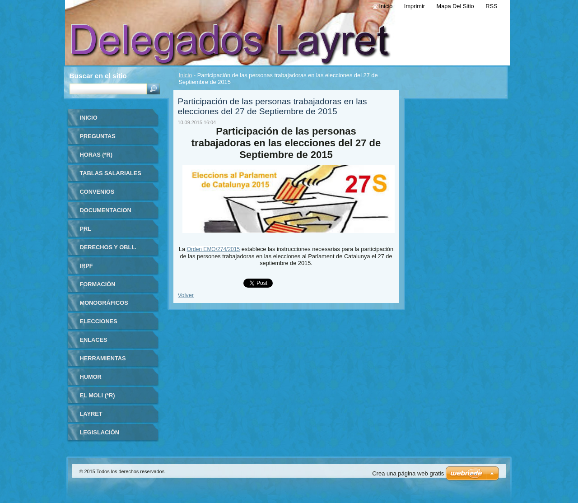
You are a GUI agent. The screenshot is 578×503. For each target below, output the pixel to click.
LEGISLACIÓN (99, 432)
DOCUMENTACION (105, 210)
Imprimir (414, 6)
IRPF (86, 265)
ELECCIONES (98, 321)
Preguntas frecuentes (99, 139)
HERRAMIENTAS (103, 358)
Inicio (185, 75)
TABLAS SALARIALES (110, 173)
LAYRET (91, 413)
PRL (86, 228)
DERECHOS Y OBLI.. (108, 247)
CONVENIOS (97, 191)
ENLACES (93, 339)
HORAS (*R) (96, 154)
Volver (186, 295)
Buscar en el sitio (98, 75)
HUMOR (91, 376)
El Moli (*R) (97, 395)
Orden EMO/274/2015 (213, 249)
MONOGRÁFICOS (104, 302)
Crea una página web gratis (408, 473)
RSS (491, 6)
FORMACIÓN (98, 284)
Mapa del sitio (455, 6)
